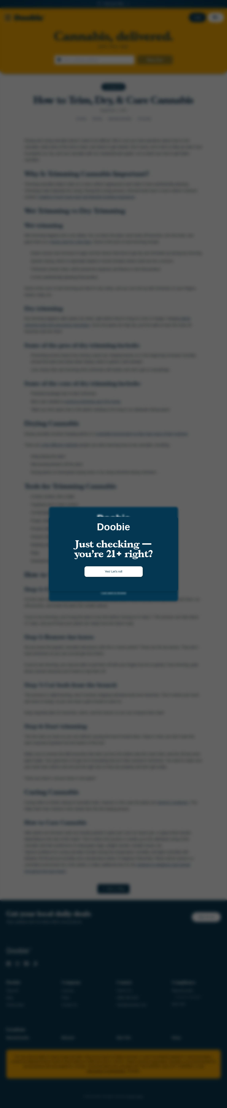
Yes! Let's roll (113, 571)
